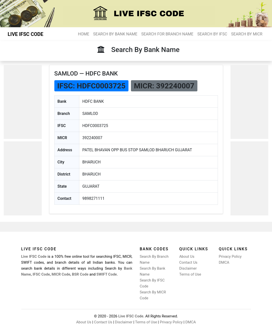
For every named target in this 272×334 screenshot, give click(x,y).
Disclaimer (188, 268)
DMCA (224, 262)
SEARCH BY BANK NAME (115, 34)
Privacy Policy (230, 256)
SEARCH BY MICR (246, 34)
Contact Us (188, 262)
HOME (83, 34)
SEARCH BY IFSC (212, 34)
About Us (186, 256)
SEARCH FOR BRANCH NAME (167, 34)
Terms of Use (190, 274)
